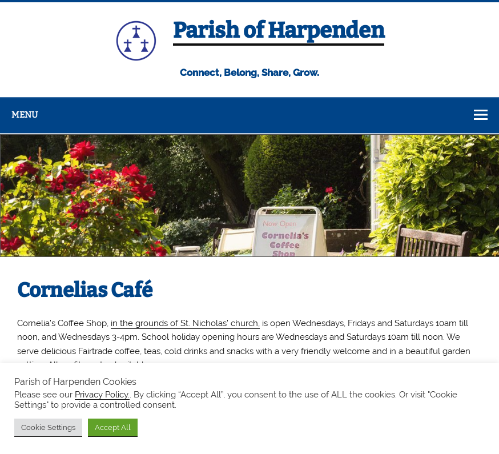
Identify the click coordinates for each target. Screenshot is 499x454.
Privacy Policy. (102, 394)
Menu (24, 115)
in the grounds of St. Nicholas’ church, (185, 323)
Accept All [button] (113, 427)
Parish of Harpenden (278, 30)
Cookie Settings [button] (48, 427)
